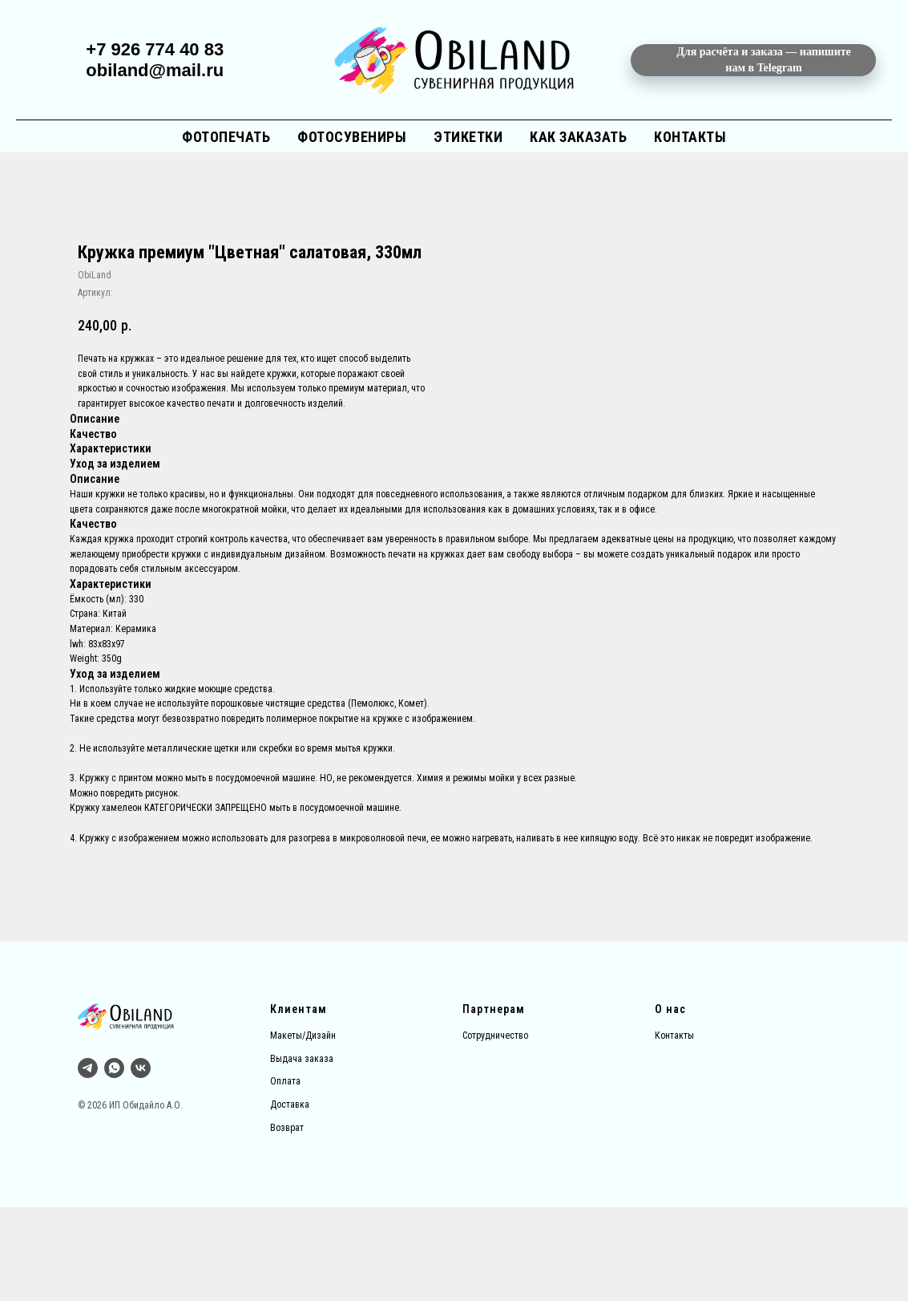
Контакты (690, 136)
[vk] (141, 1162)
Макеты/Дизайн (303, 1129)
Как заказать (578, 136)
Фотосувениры (351, 136)
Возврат (287, 1221)
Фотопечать (226, 136)
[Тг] (88, 1162)
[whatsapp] (114, 1162)
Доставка (289, 1198)
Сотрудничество (495, 1129)
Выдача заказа (301, 1152)
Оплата (285, 1175)
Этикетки (468, 136)
